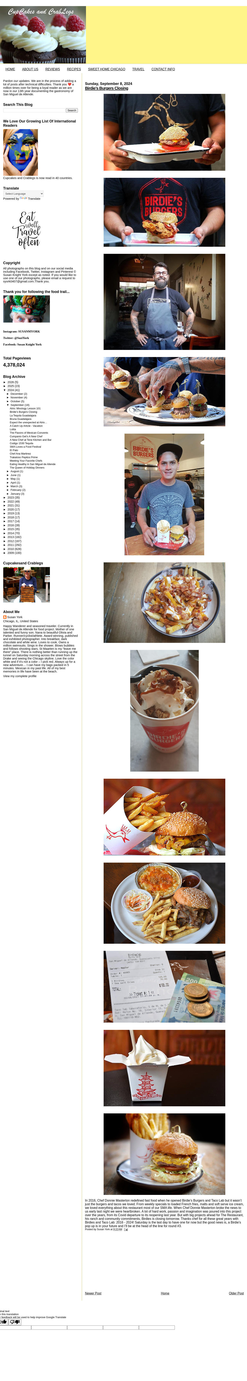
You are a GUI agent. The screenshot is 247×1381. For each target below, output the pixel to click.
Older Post (236, 1293)
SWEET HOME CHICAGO (106, 69)
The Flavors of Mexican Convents (29, 432)
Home (165, 1293)
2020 (11, 509)
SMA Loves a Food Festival (25, 446)
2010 (11, 549)
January (16, 493)
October (16, 401)
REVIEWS (52, 69)
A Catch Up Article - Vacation (26, 426)
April (14, 482)
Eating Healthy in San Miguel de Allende (33, 464)
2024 (11, 390)
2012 (11, 541)
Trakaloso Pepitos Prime (24, 457)
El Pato (14, 450)
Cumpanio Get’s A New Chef (26, 436)
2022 (11, 501)
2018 (11, 517)
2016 (11, 525)
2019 (11, 513)
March (15, 486)
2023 (11, 497)
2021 (11, 505)
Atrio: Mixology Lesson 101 (25, 408)
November (17, 397)
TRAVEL (138, 69)
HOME (10, 69)
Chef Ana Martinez (20, 453)
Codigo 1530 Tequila (21, 443)
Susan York (15, 617)
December (17, 393)
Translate (30, 198)
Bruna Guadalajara (20, 419)
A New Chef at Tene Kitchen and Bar (31, 440)
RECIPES (74, 69)
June (14, 475)
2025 (11, 386)
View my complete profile (20, 676)
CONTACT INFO (163, 69)
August (15, 471)
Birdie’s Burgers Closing (106, 88)
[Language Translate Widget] (23, 194)
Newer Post (93, 1293)
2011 (11, 545)
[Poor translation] (14, 1322)
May (13, 478)
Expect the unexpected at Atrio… (28, 422)
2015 (11, 529)
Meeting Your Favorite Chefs (26, 460)
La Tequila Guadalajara (23, 415)
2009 (11, 552)
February (16, 489)
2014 (11, 533)
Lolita (13, 429)
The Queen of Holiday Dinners (27, 467)
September (18, 404)
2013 (11, 537)
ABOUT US (30, 69)
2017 (11, 521)
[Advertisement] (115, 1262)
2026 (11, 382)
